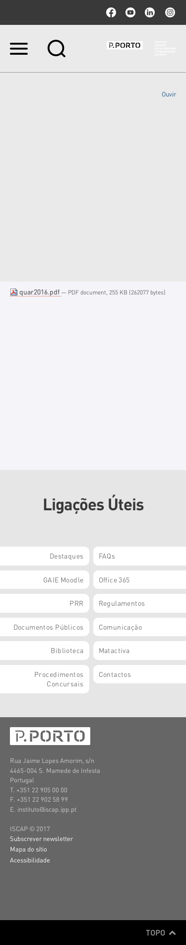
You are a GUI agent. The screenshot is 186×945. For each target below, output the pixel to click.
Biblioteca (67, 650)
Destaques (67, 555)
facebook (111, 12)
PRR (76, 602)
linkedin (150, 12)
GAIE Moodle (63, 579)
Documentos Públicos (48, 626)
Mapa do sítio (28, 849)
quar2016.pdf (35, 291)
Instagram (169, 12)
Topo (161, 933)
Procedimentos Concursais (58, 678)
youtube (130, 12)
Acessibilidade (30, 859)
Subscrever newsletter (41, 838)
